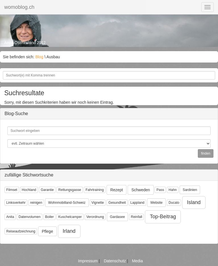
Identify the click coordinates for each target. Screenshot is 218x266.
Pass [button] (160, 190)
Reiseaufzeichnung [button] (20, 231)
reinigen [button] (36, 203)
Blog (39, 57)
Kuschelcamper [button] (70, 217)
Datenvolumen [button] (29, 217)
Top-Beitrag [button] (163, 216)
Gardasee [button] (117, 217)
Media (137, 261)
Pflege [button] (47, 231)
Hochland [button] (29, 190)
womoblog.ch (19, 7)
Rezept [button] (116, 190)
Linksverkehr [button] (16, 203)
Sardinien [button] (190, 190)
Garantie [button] (47, 190)
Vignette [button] (98, 203)
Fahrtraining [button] (95, 190)
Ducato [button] (174, 203)
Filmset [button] (11, 190)
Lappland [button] (137, 203)
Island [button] (194, 202)
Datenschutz (115, 261)
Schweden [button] (140, 190)
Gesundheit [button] (117, 203)
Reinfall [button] (136, 217)
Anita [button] (10, 217)
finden (205, 153)
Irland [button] (69, 231)
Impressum (88, 261)
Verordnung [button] (95, 217)
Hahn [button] (173, 190)
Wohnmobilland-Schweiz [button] (67, 203)
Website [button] (156, 203)
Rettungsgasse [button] (69, 190)
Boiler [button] (49, 217)
